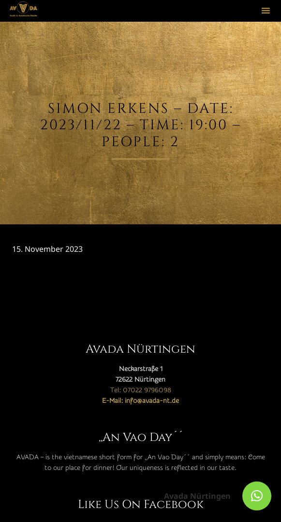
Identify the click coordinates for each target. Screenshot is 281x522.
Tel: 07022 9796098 (140, 390)
